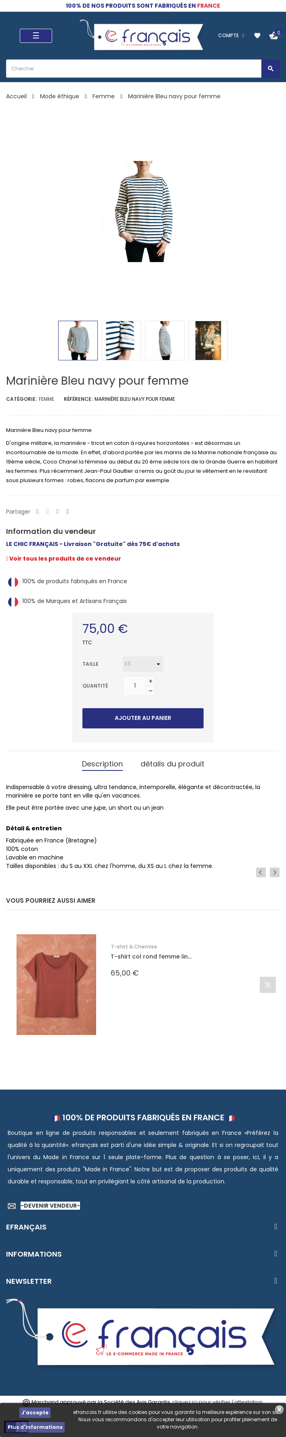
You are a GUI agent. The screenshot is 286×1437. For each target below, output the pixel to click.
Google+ (58, 512)
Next (275, 872)
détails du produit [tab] (172, 764)
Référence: (78, 399)
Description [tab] (102, 764)
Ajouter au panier (143, 718)
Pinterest (68, 512)
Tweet (47, 512)
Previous (261, 872)
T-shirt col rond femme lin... (151, 957)
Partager (37, 512)
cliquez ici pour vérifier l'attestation (217, 1401)
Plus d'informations (35, 1427)
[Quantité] (135, 686)
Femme (46, 399)
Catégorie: (21, 399)
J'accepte (34, 1412)
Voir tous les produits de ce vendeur (63, 558)
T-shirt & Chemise (134, 946)
